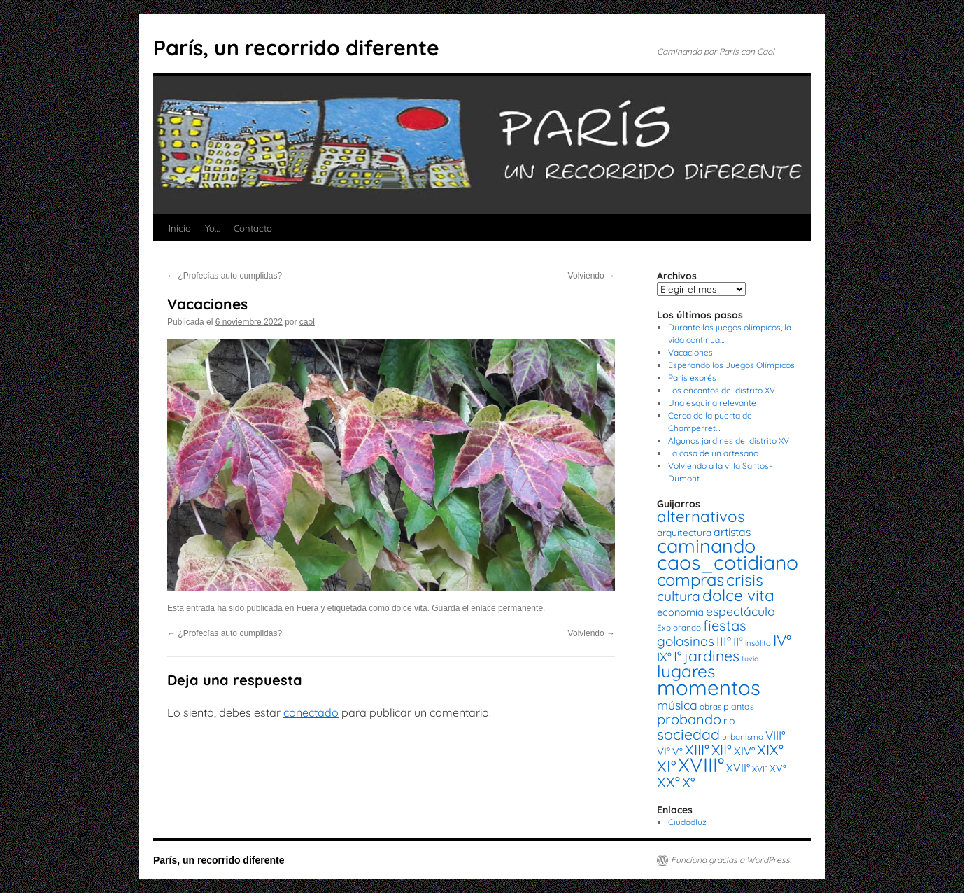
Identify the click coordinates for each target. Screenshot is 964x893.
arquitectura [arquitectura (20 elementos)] (684, 532)
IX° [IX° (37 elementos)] (664, 656)
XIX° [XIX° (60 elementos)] (770, 749)
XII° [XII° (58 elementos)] (721, 750)
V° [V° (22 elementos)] (677, 751)
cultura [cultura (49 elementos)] (678, 596)
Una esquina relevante (712, 403)
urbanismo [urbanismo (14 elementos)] (742, 736)
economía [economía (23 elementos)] (680, 612)
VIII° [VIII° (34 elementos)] (775, 735)
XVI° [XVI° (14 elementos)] (759, 769)
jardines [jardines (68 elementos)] (711, 656)
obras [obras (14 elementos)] (710, 706)
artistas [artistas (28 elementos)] (732, 532)
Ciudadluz (687, 822)
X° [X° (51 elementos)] (688, 782)
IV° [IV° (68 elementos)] (782, 640)
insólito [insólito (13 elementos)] (758, 643)
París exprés (692, 377)
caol (307, 322)
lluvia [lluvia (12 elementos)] (750, 658)
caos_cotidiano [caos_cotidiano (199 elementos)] (727, 562)
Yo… (212, 228)
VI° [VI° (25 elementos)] (663, 751)
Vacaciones (690, 352)
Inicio (180, 228)
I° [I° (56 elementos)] (678, 656)
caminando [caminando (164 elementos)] (706, 546)
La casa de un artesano (713, 453)
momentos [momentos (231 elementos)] (708, 687)
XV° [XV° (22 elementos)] (778, 768)
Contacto (253, 228)
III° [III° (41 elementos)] (723, 641)
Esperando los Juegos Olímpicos (731, 365)
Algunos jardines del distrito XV (728, 440)
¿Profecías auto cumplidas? (224, 276)
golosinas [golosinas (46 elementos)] (685, 641)
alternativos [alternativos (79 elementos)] (700, 516)
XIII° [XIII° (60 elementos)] (697, 749)
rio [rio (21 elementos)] (729, 721)
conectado (311, 712)
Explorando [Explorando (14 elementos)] (679, 627)
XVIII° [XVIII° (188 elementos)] (701, 764)
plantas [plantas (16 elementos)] (738, 706)
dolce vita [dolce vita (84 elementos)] (738, 595)
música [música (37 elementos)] (677, 704)
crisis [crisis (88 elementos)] (744, 580)
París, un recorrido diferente (296, 47)
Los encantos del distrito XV (721, 390)
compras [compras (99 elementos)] (690, 579)
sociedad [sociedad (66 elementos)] (688, 734)
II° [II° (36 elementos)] (738, 641)
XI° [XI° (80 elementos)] (666, 766)
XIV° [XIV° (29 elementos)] (744, 751)
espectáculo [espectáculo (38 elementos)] (740, 611)
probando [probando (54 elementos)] (689, 719)
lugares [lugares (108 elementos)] (686, 671)
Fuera (307, 608)
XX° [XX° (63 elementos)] (668, 782)
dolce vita (409, 608)
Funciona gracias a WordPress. (731, 860)
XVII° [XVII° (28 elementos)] (738, 768)
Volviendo (591, 276)
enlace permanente (507, 608)
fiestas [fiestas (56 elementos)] (724, 625)
